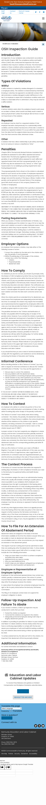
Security (17, 758)
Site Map (4, 758)
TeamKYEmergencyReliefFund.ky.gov (23, 4)
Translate (15, 714)
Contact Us (7, 722)
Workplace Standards (11, 46)
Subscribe (23, 694)
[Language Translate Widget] (11, 711)
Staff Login (3, 12)
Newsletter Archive (23, 700)
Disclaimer (24, 758)
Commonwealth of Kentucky (15, 755)
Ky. (4, 8)
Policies (10, 758)
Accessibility (33, 758)
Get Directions (6, 742)
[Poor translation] (7, 771)
